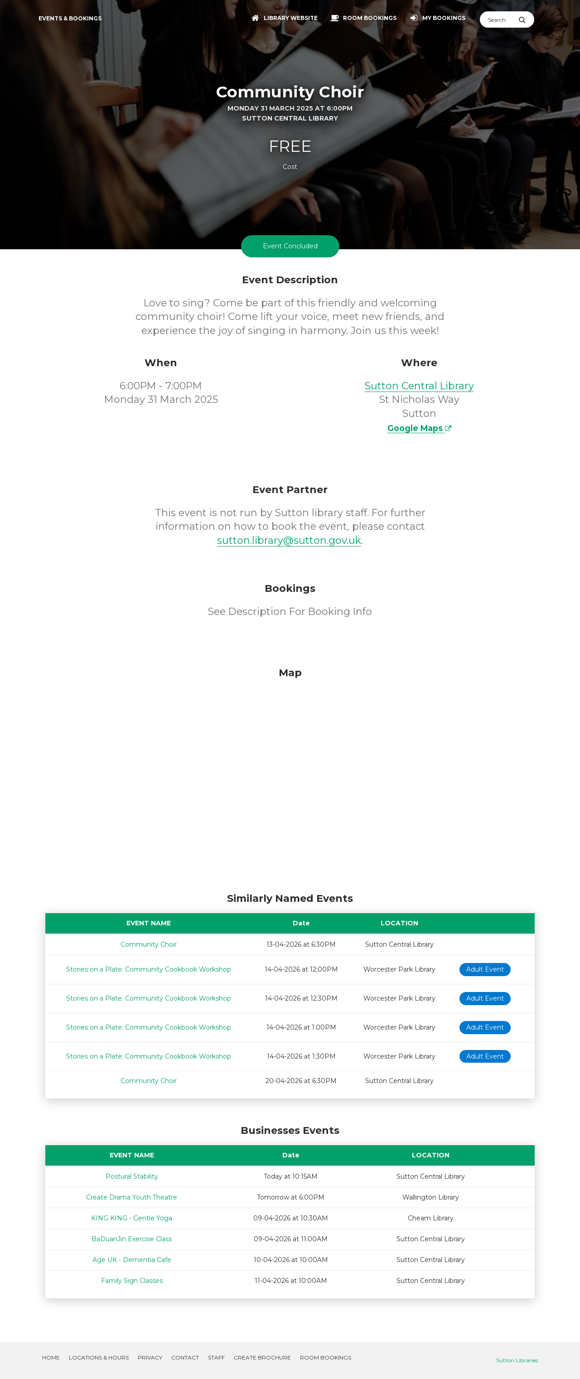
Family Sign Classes (132, 1281)
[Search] (499, 19)
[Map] (290, 777)
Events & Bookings (70, 18)
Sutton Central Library (419, 386)
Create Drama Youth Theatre (131, 1197)
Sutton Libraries (517, 1360)
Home (51, 1357)
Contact (185, 1357)
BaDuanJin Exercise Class (132, 1239)
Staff (216, 1357)
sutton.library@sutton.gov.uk (289, 540)
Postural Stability (132, 1176)
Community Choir (149, 944)
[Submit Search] (526, 19)
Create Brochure (262, 1357)
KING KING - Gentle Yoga (131, 1218)
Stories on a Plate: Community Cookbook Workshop (148, 969)
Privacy (150, 1357)
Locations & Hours (99, 1357)
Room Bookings (325, 1357)
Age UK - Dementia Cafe (131, 1260)
